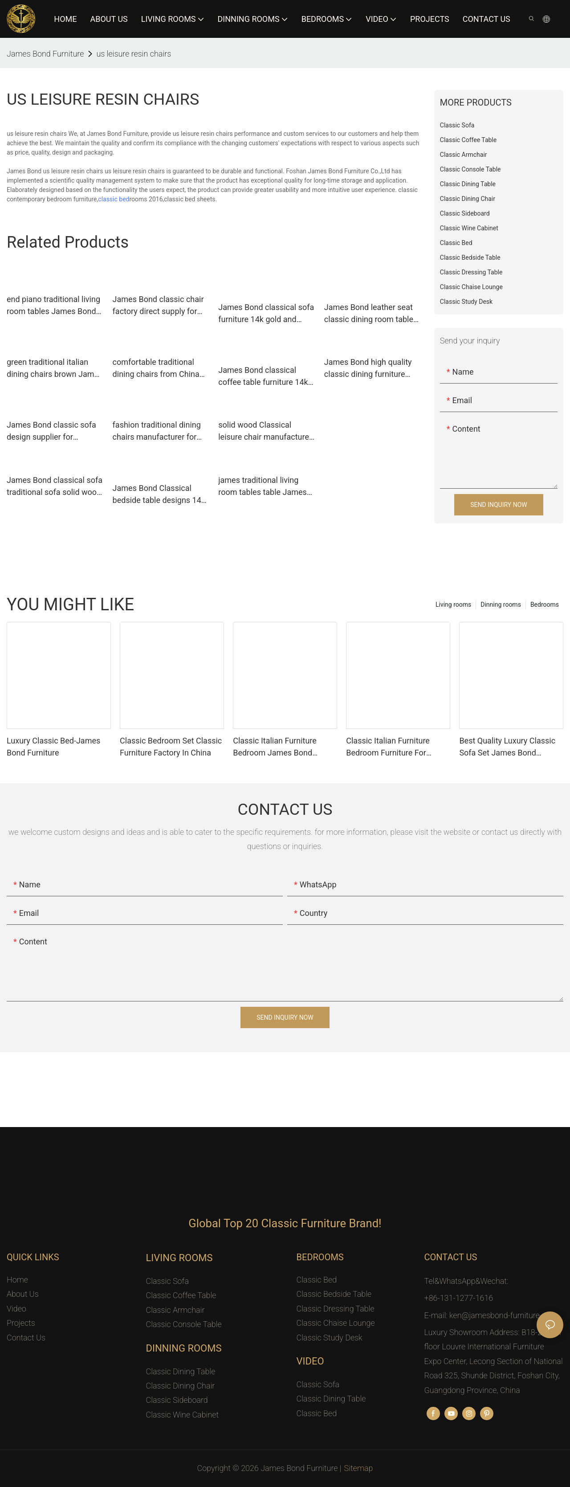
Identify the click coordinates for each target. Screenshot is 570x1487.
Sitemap (358, 1468)
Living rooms (453, 604)
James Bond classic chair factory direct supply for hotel (158, 305)
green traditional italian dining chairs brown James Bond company (54, 368)
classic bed (113, 199)
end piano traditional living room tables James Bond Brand (53, 305)
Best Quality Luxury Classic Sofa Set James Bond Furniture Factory (507, 747)
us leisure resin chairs (133, 53)
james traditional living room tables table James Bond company (262, 486)
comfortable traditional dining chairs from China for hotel (156, 368)
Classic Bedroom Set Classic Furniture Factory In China (171, 746)
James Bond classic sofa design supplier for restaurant (51, 431)
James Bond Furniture (45, 53)
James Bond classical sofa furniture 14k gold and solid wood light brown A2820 (266, 313)
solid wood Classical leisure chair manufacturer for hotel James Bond (265, 431)
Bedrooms (544, 604)
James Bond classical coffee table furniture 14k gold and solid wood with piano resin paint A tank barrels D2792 (263, 376)
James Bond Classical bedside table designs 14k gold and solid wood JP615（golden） (161, 494)
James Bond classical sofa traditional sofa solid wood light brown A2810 (54, 486)
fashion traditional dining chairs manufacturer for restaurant (157, 431)
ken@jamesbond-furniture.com (503, 1315)
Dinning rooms (500, 604)
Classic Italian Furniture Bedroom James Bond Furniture (275, 747)
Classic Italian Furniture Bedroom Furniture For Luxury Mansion (388, 747)
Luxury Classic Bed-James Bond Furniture (53, 746)
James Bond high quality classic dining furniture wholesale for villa (368, 368)
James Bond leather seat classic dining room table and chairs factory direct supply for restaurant (368, 313)
